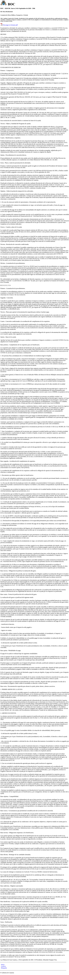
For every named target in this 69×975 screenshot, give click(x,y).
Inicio (2, 964)
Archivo (3, 966)
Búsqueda (4, 968)
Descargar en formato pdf (10, 25)
